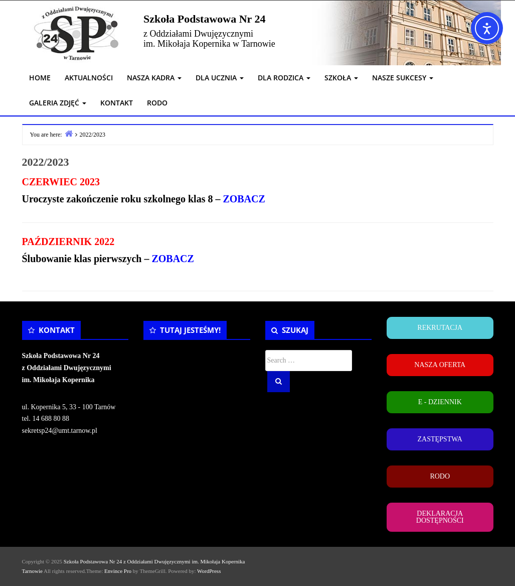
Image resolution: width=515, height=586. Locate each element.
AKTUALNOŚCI (89, 77)
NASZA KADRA (154, 77)
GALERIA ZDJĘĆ (57, 102)
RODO (157, 102)
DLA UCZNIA (220, 77)
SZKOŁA (341, 77)
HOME (40, 77)
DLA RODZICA (284, 77)
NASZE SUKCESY (402, 77)
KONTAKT (116, 102)
